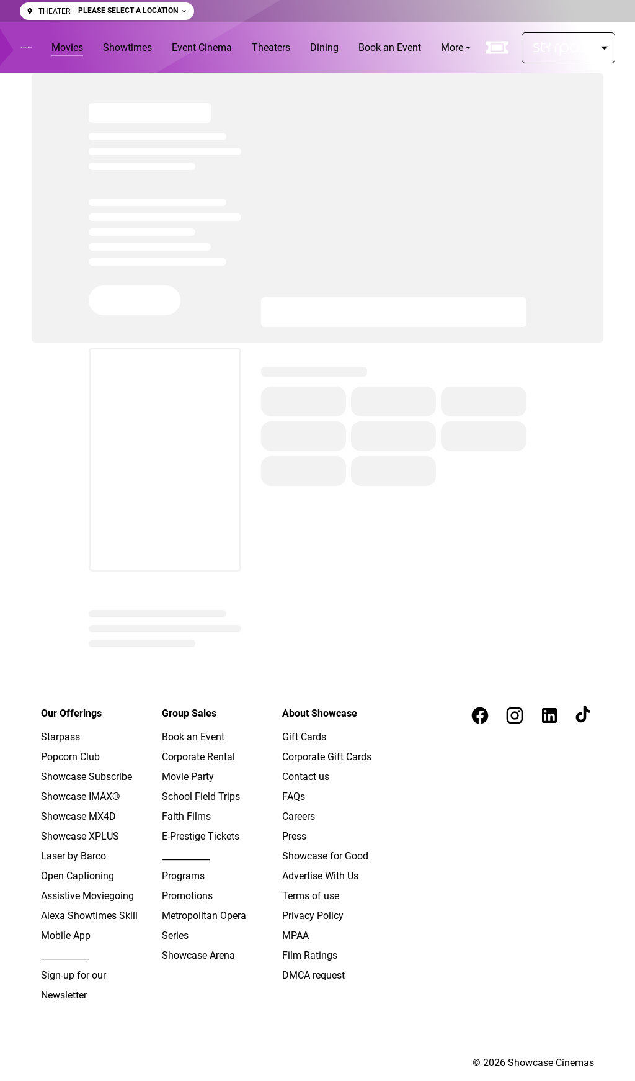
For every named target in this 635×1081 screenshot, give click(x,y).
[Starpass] (568, 47)
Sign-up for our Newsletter (73, 985)
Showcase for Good (325, 856)
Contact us (305, 777)
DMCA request (313, 975)
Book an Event (193, 737)
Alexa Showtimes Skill (89, 916)
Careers (298, 816)
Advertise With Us (320, 876)
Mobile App (66, 935)
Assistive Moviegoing (87, 896)
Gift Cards (304, 737)
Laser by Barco (73, 856)
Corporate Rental (198, 757)
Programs (183, 876)
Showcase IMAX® (80, 796)
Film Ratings (309, 955)
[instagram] (515, 715)
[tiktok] (584, 715)
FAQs (293, 796)
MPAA (295, 935)
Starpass (60, 737)
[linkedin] (549, 715)
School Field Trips (201, 796)
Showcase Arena (198, 955)
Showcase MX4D (78, 816)
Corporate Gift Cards (326, 757)
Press (294, 836)
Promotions (187, 896)
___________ (65, 955)
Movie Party (188, 777)
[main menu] (262, 47)
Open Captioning (77, 876)
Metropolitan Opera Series (204, 925)
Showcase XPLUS (80, 836)
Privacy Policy (313, 916)
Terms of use (310, 896)
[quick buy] (497, 48)
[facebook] (480, 715)
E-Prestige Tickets (200, 836)
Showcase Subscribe (86, 777)
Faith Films (186, 816)
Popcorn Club (70, 757)
